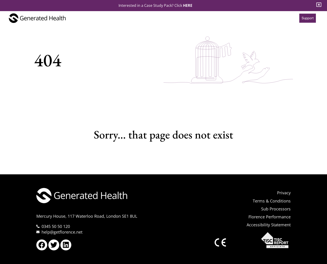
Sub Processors (276, 209)
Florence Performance (269, 217)
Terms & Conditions (272, 201)
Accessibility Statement (269, 224)
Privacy (284, 192)
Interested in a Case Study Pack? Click (155, 5)
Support (308, 18)
